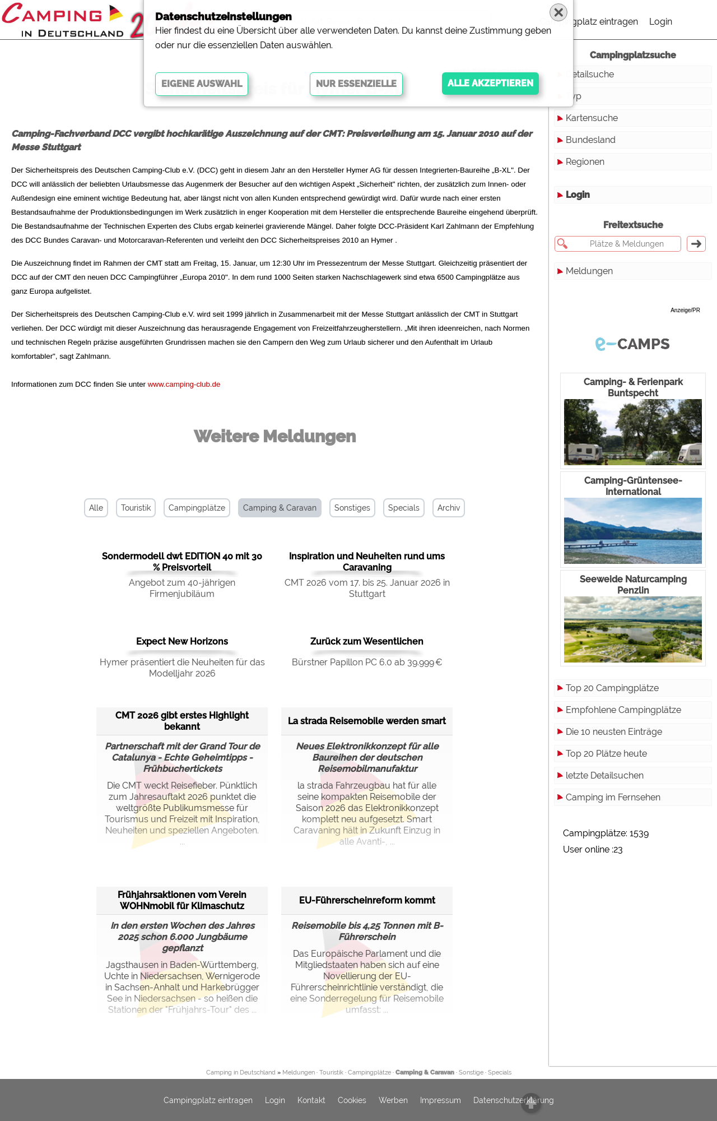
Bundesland (591, 140)
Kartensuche (592, 118)
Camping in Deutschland (241, 1072)
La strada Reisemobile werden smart (367, 721)
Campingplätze (197, 507)
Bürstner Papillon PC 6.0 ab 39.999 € (367, 662)
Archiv (448, 507)
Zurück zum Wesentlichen (366, 641)
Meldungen (589, 271)
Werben (393, 1100)
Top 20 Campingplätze (612, 688)
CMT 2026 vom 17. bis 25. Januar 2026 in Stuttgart (367, 588)
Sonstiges (352, 507)
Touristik (136, 507)
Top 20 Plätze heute (606, 753)
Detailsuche (590, 74)
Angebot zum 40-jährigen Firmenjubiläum (182, 588)
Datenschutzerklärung (513, 1100)
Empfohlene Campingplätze (623, 710)
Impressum (440, 1100)
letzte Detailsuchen (605, 775)
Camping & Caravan (279, 507)
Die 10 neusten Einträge (614, 731)
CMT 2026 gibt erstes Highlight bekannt (182, 721)
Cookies (352, 1100)
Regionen (585, 161)
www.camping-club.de (184, 384)
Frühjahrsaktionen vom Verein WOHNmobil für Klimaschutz (182, 900)
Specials (404, 507)
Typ (573, 96)
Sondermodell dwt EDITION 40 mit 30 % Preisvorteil (182, 562)
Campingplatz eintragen (588, 21)
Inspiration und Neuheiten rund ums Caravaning (367, 562)
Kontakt (311, 1100)
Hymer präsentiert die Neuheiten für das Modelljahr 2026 (182, 668)
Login (660, 21)
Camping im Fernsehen (613, 797)
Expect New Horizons (182, 641)
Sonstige (471, 1072)
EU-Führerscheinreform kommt (367, 900)
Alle (96, 507)
